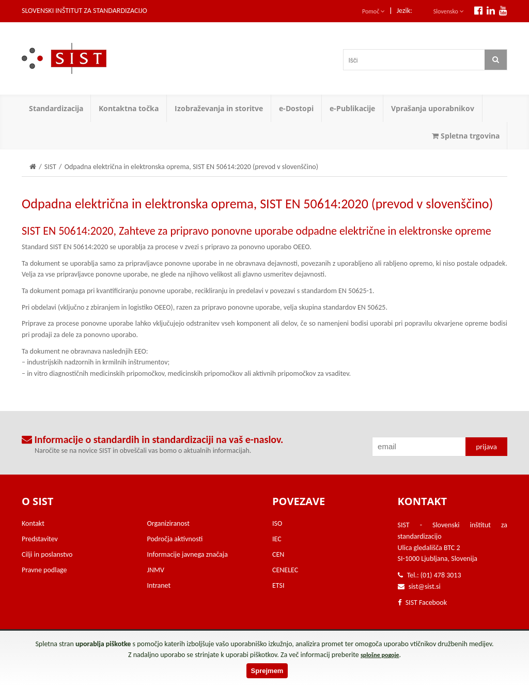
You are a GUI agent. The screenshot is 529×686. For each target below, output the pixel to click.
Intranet (159, 585)
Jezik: (404, 10)
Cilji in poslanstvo (47, 554)
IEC (277, 539)
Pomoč (373, 11)
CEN (278, 554)
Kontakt (33, 523)
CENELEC (285, 570)
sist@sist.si (425, 586)
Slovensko (448, 11)
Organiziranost (168, 523)
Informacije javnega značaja (187, 554)
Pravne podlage (44, 570)
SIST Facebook (422, 602)
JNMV (155, 570)
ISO (277, 523)
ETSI (278, 585)
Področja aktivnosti (175, 539)
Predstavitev (40, 539)
